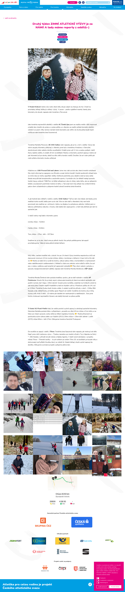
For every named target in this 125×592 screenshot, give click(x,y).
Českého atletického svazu (21, 588)
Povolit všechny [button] (115, 586)
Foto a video (23, 7)
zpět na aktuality (10, 18)
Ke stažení (117, 7)
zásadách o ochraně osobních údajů (107, 573)
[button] (97, 578)
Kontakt (72, 2)
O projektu (7, 7)
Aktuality (102, 7)
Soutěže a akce (86, 7)
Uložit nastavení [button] (102, 586)
